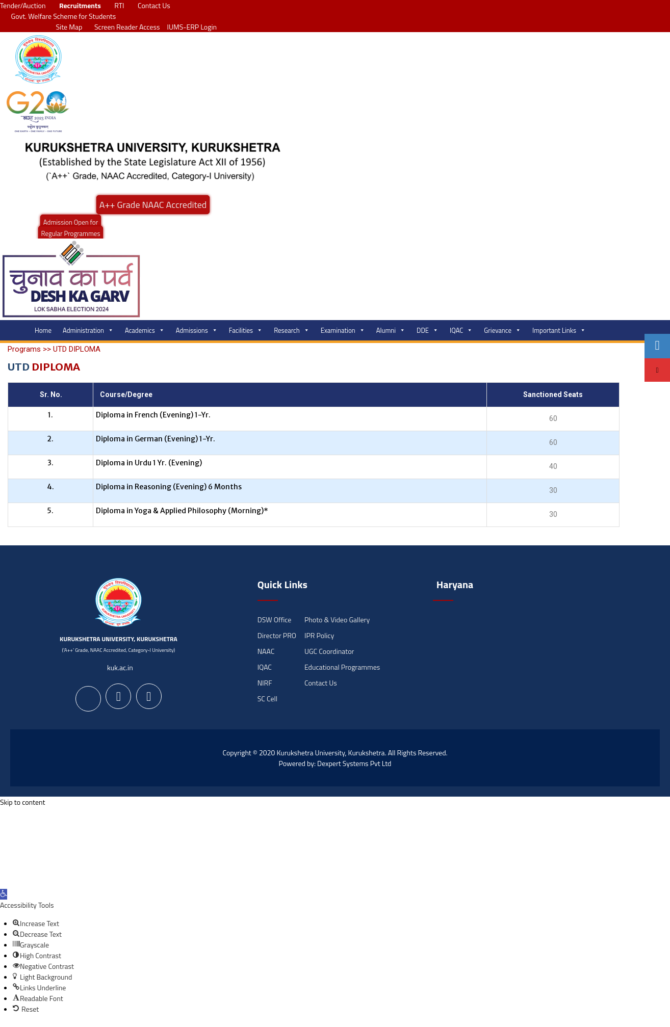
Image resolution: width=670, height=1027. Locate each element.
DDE (428, 330)
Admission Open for (70, 222)
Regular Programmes (70, 233)
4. (50, 486)
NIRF (264, 682)
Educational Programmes (342, 667)
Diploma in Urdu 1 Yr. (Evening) (149, 462)
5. (50, 510)
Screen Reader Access (124, 26)
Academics (145, 330)
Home (43, 330)
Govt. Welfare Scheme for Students (63, 16)
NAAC (266, 651)
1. (50, 414)
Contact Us (154, 5)
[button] (3, 894)
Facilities (246, 330)
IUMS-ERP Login (192, 26)
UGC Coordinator (329, 651)
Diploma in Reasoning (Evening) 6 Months (169, 486)
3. (50, 462)
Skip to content (22, 802)
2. (50, 438)
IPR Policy (319, 635)
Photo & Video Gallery (337, 619)
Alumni (390, 330)
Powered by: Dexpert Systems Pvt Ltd (335, 763)
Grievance (502, 330)
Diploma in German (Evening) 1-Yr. (155, 438)
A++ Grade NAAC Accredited (153, 205)
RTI (119, 5)
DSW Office (274, 619)
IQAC (461, 330)
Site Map (66, 26)
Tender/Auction (22, 5)
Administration (88, 330)
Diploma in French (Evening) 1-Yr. (153, 414)
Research (292, 330)
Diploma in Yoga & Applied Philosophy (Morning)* (182, 510)
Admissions (197, 330)
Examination (343, 330)
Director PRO (276, 635)
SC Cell (267, 698)
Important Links (559, 330)
